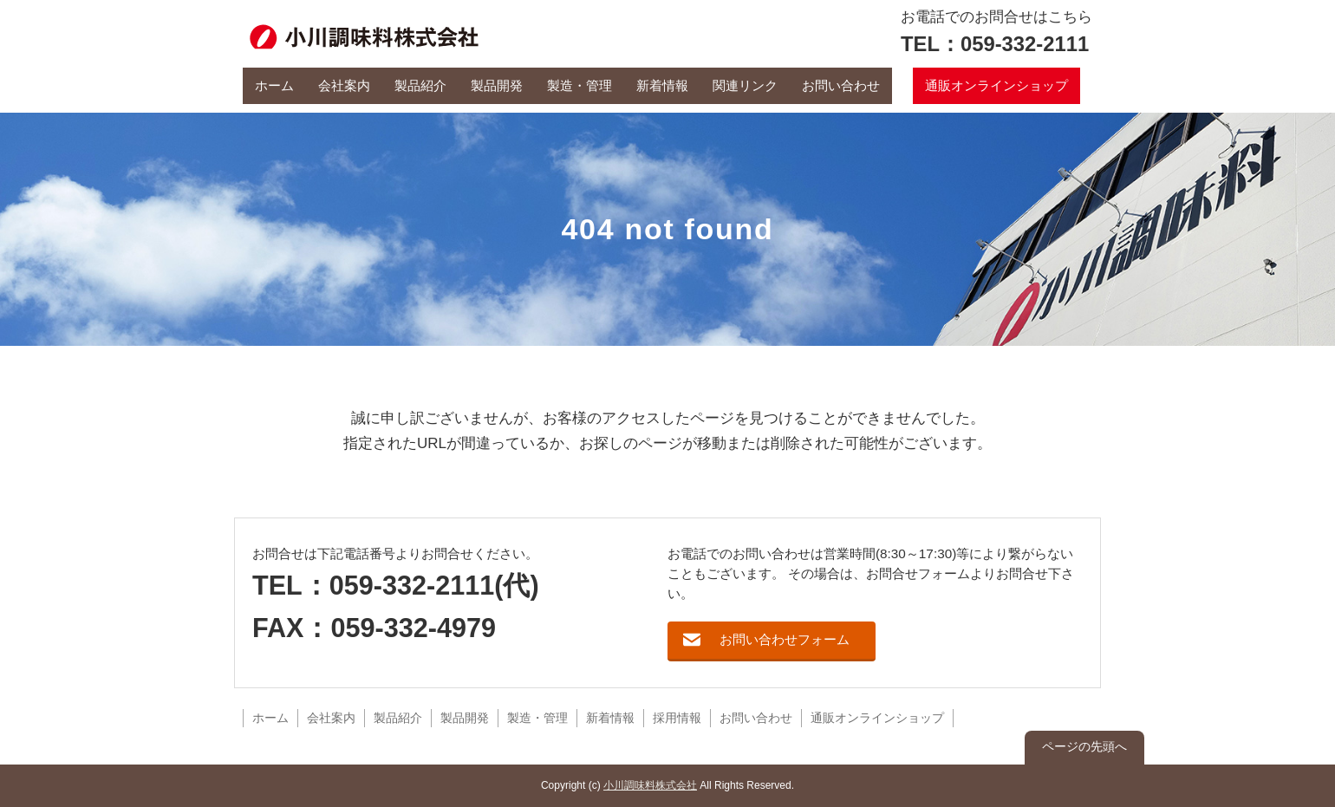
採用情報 (677, 718)
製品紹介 (420, 85)
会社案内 (344, 85)
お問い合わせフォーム (785, 639)
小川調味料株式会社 (650, 785)
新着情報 (662, 85)
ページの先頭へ (1084, 746)
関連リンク (745, 85)
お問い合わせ (841, 85)
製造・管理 (579, 85)
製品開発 (497, 85)
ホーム (274, 85)
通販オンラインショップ (996, 85)
